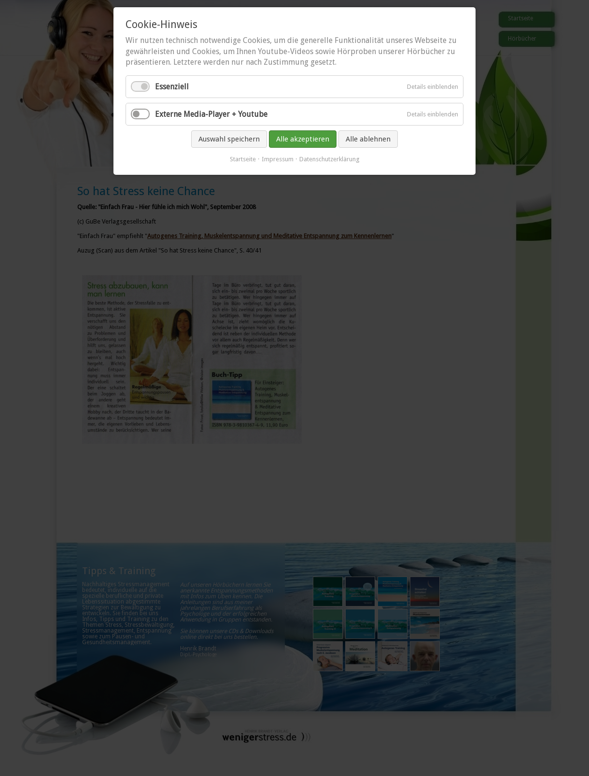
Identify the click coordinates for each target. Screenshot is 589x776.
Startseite (243, 159)
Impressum (278, 159)
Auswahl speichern (229, 139)
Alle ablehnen (368, 139)
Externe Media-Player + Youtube (211, 114)
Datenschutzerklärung (329, 159)
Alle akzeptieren (302, 139)
